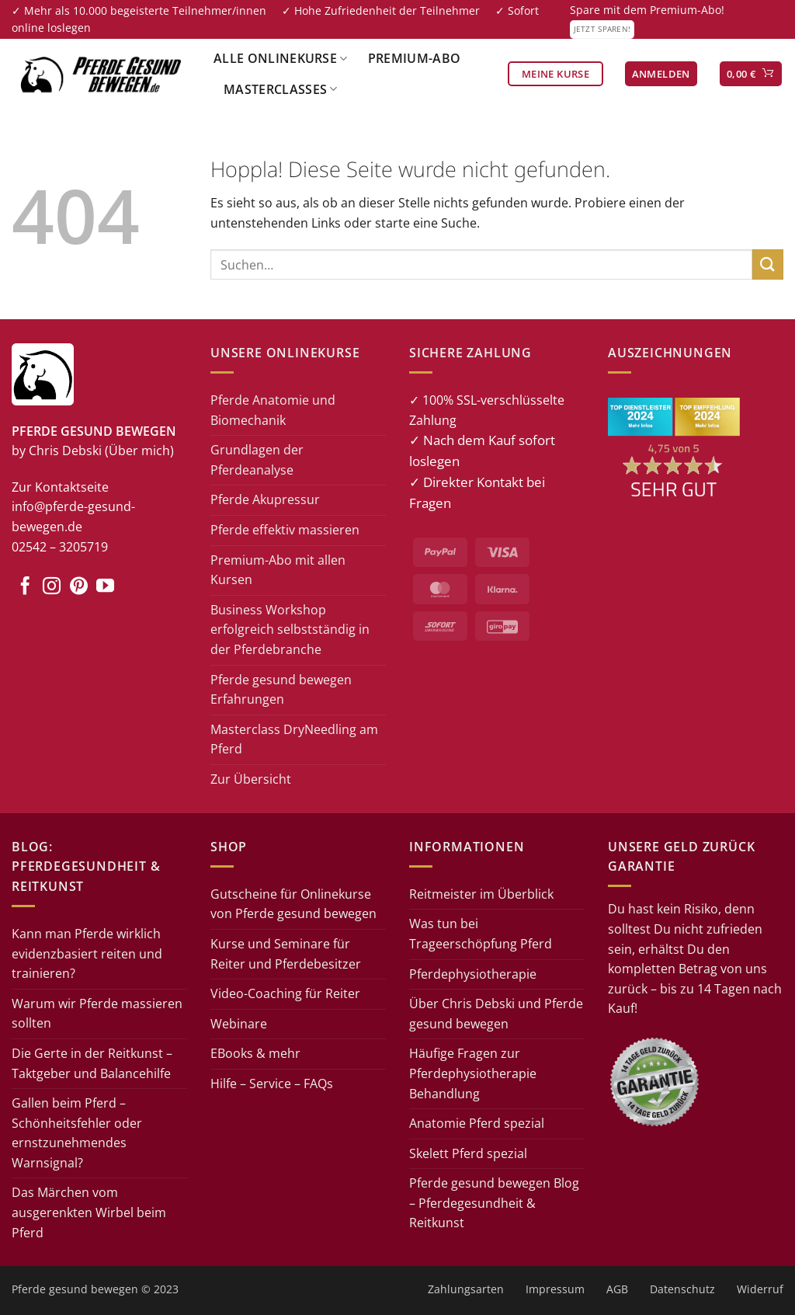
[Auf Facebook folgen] (25, 587)
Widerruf (760, 1289)
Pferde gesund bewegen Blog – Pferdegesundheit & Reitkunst (494, 1202)
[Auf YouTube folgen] (105, 587)
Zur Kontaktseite (60, 487)
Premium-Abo (414, 58)
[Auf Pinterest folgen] (79, 587)
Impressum (555, 1289)
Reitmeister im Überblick (481, 894)
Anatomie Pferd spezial (476, 1123)
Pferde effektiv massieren (284, 529)
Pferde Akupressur (265, 499)
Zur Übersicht (250, 779)
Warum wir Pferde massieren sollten (97, 1013)
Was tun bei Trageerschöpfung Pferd (480, 933)
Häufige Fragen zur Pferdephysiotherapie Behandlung (472, 1073)
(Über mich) (139, 450)
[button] (661, 74)
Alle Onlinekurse (281, 58)
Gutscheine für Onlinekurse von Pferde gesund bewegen (293, 904)
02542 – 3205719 (60, 546)
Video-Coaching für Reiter (285, 993)
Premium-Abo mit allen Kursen (277, 570)
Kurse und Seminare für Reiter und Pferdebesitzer (285, 953)
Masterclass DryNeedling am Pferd (294, 739)
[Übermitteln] (767, 264)
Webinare (238, 1023)
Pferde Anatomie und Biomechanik (272, 410)
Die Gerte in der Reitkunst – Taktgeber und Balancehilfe (92, 1063)
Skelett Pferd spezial (468, 1153)
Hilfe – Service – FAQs (271, 1083)
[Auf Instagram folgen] (52, 587)
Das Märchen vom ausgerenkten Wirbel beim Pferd (89, 1212)
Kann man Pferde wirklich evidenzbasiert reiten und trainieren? (87, 953)
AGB (617, 1289)
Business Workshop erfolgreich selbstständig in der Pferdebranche (290, 629)
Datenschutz (682, 1289)
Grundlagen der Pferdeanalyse (257, 459)
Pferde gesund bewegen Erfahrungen (281, 689)
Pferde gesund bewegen (75, 1289)
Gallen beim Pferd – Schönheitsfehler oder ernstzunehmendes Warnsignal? (77, 1132)
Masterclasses (281, 89)
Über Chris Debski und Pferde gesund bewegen (496, 1013)
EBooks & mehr (255, 1053)
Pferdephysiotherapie (472, 974)
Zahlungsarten (466, 1289)
